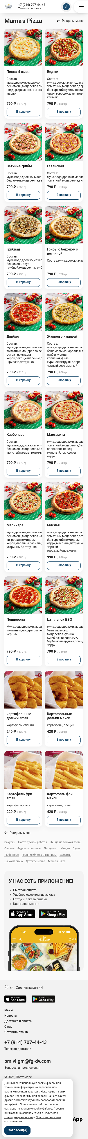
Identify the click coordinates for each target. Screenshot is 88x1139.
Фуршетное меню (29, 848)
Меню (8, 1010)
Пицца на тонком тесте (65, 842)
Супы (76, 848)
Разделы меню (73, 20)
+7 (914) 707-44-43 (31, 5)
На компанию (13, 861)
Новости (10, 1015)
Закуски (9, 842)
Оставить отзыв (16, 1032)
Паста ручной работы (32, 842)
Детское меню (35, 861)
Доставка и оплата (18, 1021)
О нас (8, 1026)
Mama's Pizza (57, 861)
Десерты (65, 854)
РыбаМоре (11, 854)
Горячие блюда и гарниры (39, 854)
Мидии (65, 848)
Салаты (9, 848)
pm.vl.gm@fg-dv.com (27, 1061)
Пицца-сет (51, 848)
